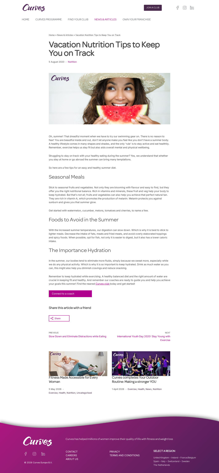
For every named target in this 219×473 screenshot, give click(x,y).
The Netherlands (161, 464)
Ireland (174, 457)
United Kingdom (161, 457)
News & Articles (105, 19)
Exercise (53, 392)
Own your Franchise (137, 19)
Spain (156, 461)
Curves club (113, 283)
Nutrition (72, 61)
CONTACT (72, 451)
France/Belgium (188, 457)
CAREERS (71, 455)
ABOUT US (72, 459)
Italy (163, 461)
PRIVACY (115, 451)
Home (25, 19)
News (149, 389)
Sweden (186, 461)
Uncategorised (84, 392)
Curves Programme (48, 19)
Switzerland (173, 461)
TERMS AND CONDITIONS (125, 455)
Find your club (78, 19)
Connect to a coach (63, 293)
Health (62, 392)
